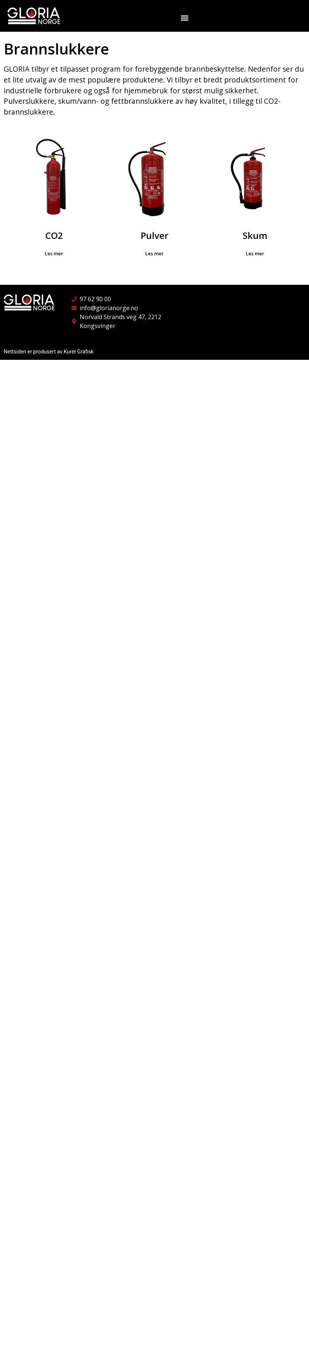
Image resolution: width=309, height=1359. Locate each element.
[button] (185, 18)
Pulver (154, 235)
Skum (255, 235)
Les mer (54, 253)
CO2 (54, 235)
